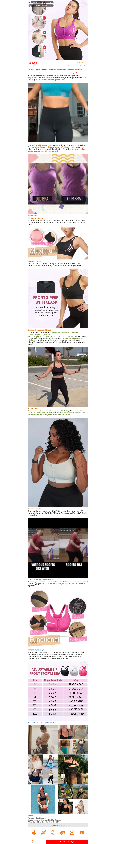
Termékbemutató (43, 73)
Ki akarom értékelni (58, 825)
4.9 (82, 62)
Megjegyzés (73, 73)
